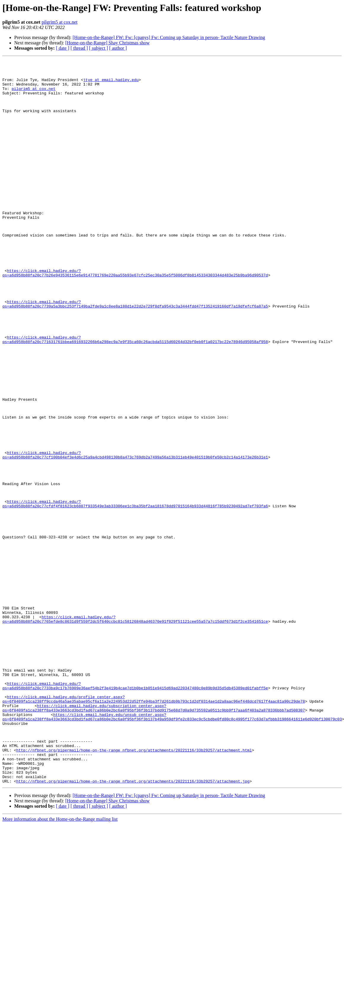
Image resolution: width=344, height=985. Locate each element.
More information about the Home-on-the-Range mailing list (60, 963)
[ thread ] (79, 48)
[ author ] (118, 48)
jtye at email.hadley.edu (111, 84)
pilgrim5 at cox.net (59, 22)
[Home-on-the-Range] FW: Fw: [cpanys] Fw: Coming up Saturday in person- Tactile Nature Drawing (169, 37)
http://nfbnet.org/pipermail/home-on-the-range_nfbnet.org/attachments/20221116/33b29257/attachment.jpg (133, 925)
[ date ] (62, 48)
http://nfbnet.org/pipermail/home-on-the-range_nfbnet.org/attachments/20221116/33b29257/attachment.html (134, 888)
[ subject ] (98, 48)
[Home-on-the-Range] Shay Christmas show (107, 42)
